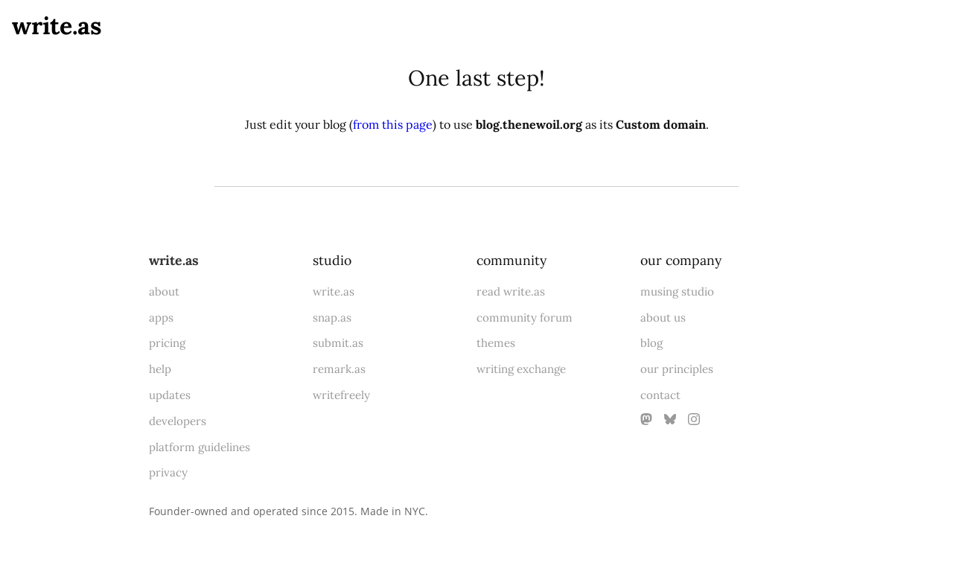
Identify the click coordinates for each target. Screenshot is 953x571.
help (160, 369)
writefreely (341, 395)
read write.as (510, 291)
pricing (167, 343)
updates (170, 395)
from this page (393, 124)
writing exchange (521, 369)
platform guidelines (199, 447)
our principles (676, 369)
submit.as (338, 343)
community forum (524, 317)
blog (651, 343)
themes (495, 343)
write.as (57, 25)
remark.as (339, 369)
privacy (168, 472)
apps (161, 317)
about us (663, 317)
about (164, 291)
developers (177, 421)
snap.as (332, 317)
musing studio (677, 291)
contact (660, 395)
